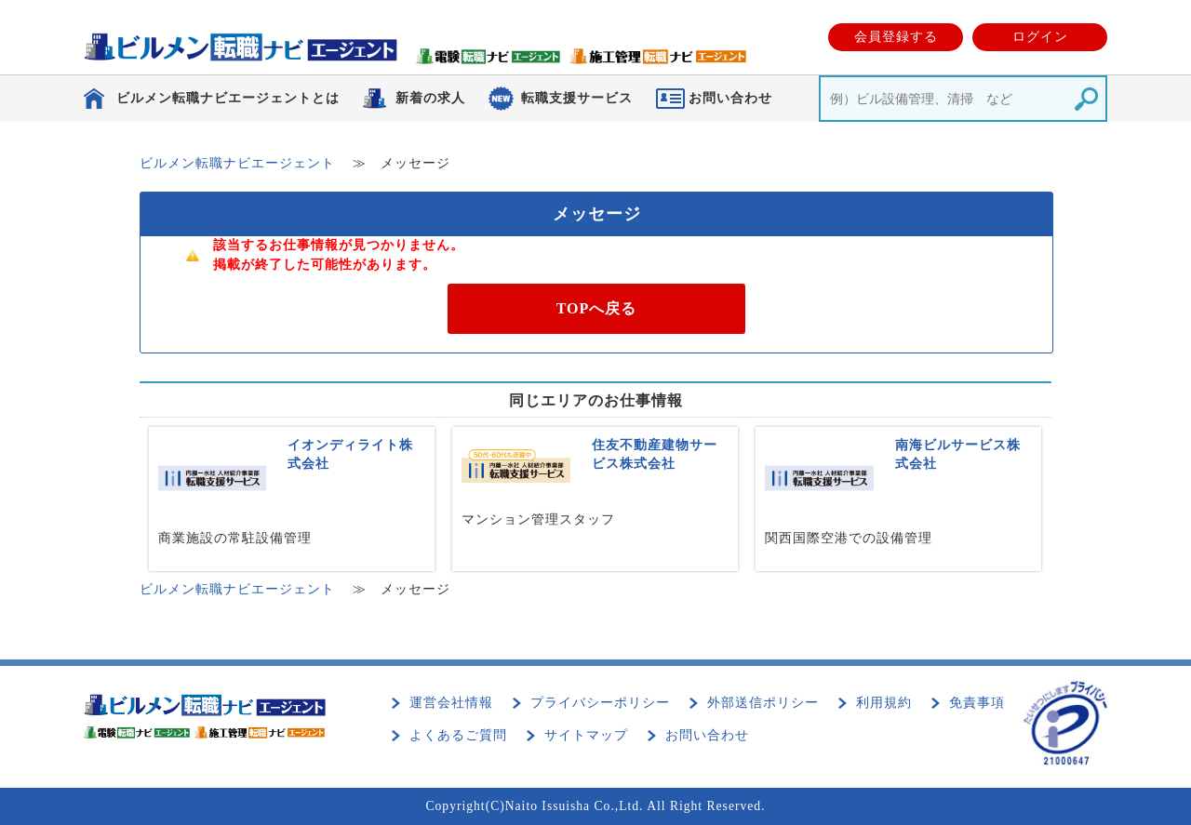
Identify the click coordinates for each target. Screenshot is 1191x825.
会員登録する (896, 37)
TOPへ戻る (596, 308)
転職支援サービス (577, 98)
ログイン (1040, 37)
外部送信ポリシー (763, 703)
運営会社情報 (451, 703)
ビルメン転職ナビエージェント (237, 163)
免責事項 (977, 703)
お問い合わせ (707, 735)
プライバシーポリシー (600, 703)
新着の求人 (430, 98)
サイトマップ (586, 735)
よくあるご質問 (458, 735)
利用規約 (884, 703)
